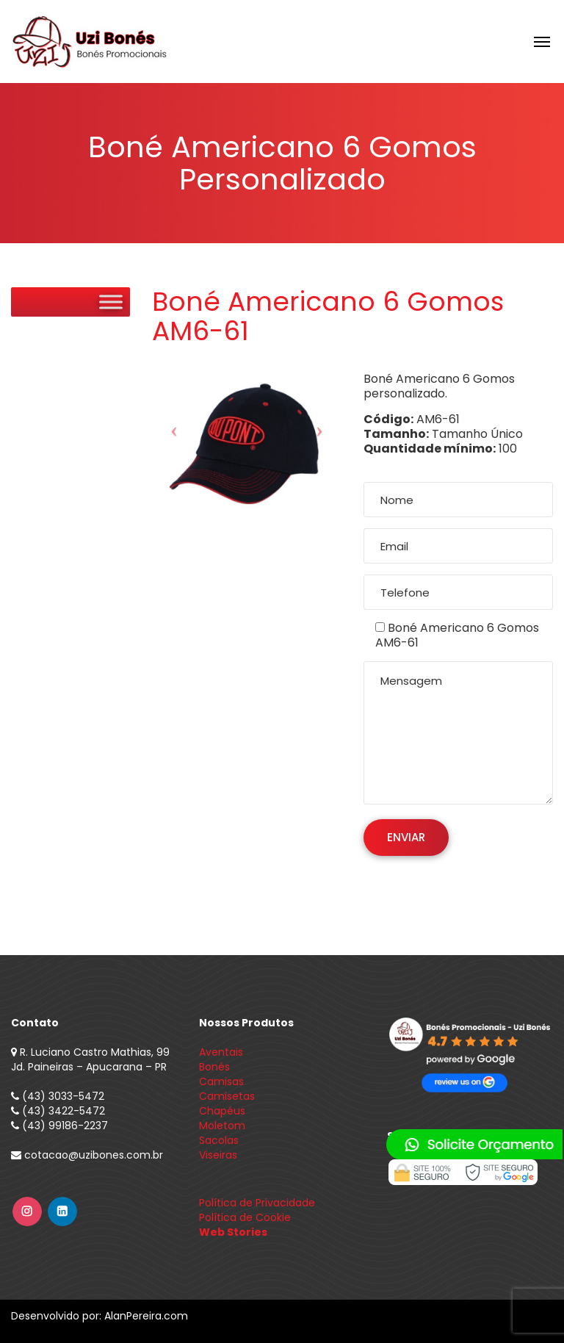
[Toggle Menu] (111, 302)
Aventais (221, 1052)
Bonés (214, 1066)
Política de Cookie (245, 1217)
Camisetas (227, 1096)
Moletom (222, 1125)
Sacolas (219, 1140)
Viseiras (218, 1155)
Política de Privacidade (257, 1202)
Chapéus (222, 1110)
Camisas (221, 1081)
